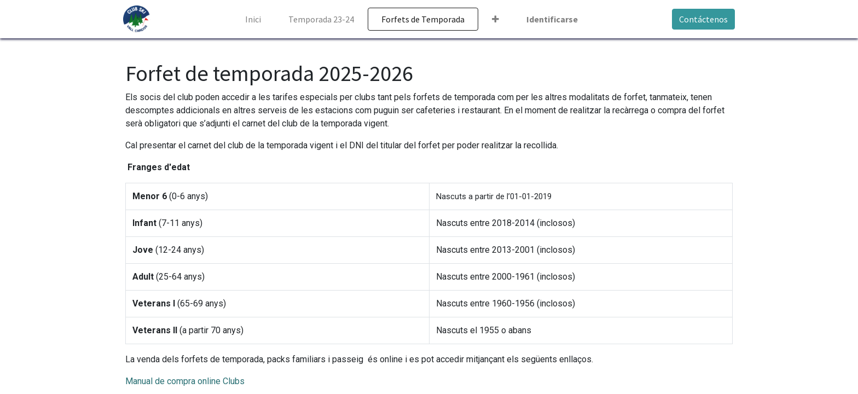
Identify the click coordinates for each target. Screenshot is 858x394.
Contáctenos (701, 19)
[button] (495, 19)
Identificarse (552, 19)
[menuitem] (253, 19)
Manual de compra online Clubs (185, 381)
